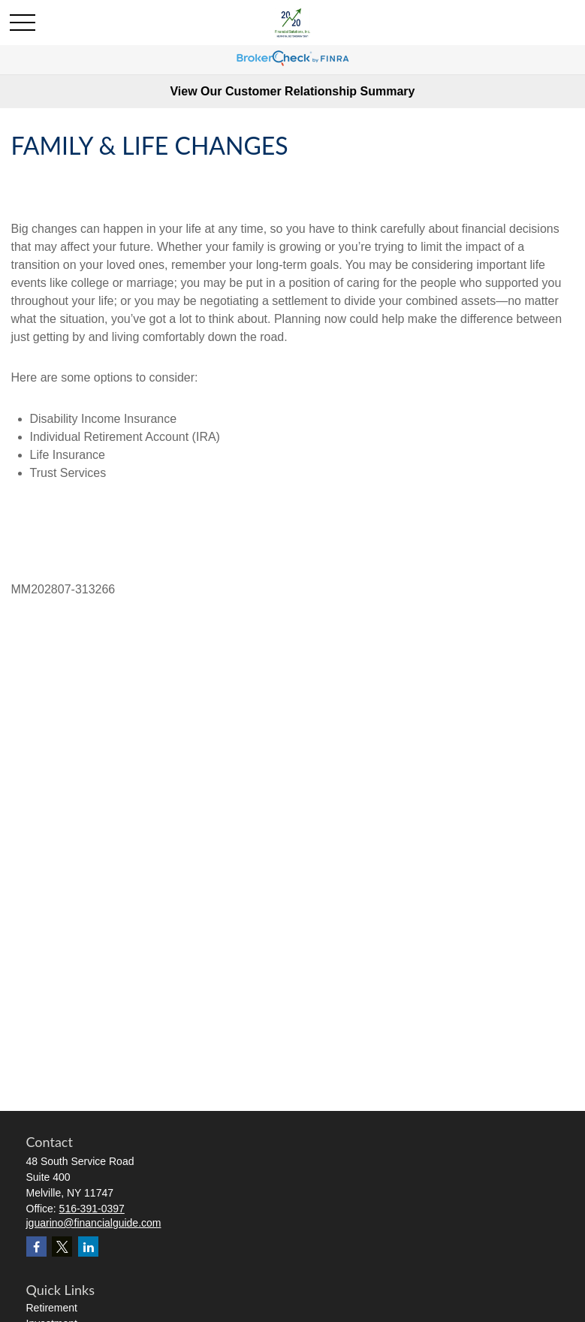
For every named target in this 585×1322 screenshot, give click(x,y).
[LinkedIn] (88, 1246)
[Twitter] (62, 1246)
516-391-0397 (92, 1209)
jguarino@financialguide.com (93, 1223)
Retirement (51, 1308)
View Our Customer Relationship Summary (292, 91)
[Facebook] (36, 1246)
